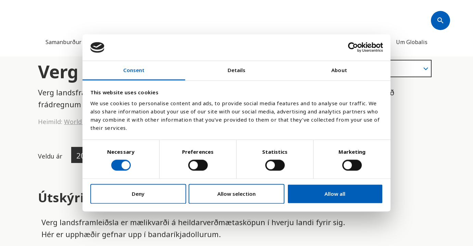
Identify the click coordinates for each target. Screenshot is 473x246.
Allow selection (236, 193)
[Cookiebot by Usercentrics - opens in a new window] (353, 47)
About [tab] (339, 70)
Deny (138, 193)
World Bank (81, 122)
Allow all (334, 193)
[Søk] (440, 20)
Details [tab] (237, 70)
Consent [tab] (134, 70)
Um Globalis (411, 42)
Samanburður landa (71, 42)
